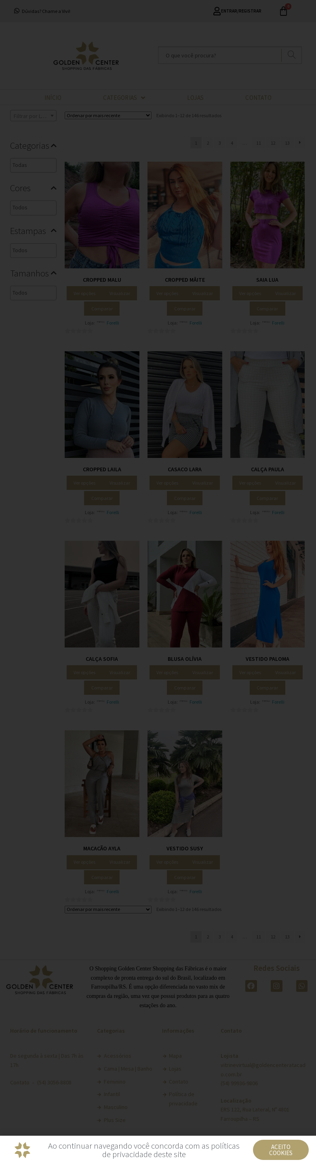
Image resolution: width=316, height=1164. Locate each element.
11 (258, 143)
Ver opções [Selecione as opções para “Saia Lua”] (250, 293)
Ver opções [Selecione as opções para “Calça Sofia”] (84, 672)
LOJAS (195, 97)
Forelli (113, 323)
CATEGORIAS (124, 98)
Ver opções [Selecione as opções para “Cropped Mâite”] (167, 293)
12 (273, 143)
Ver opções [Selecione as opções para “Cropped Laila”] (84, 483)
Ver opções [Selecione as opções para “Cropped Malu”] (84, 293)
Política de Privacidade (200, 1149)
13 (287, 143)
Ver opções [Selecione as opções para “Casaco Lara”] (167, 483)
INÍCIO (53, 97)
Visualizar (120, 293)
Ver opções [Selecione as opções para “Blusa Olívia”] (167, 672)
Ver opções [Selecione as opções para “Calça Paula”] (250, 483)
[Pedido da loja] (108, 115)
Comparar (102, 309)
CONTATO (258, 97)
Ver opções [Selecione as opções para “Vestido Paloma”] (250, 672)
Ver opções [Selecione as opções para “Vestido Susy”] (167, 862)
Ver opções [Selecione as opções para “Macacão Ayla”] (84, 862)
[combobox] (33, 115)
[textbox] (48, 165)
